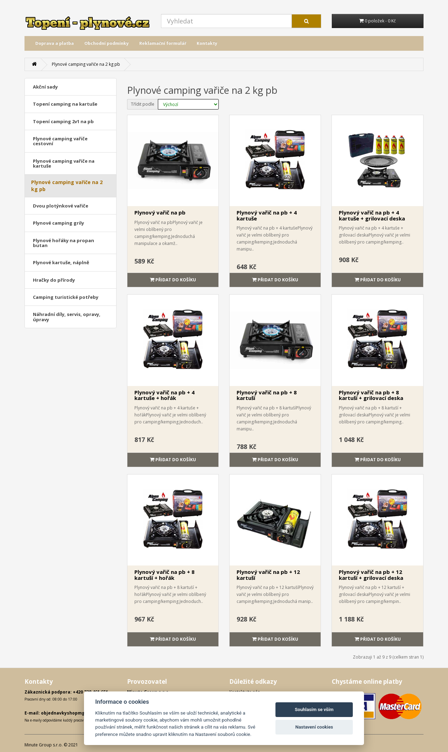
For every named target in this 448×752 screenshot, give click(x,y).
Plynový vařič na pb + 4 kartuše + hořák (164, 395)
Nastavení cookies (314, 727)
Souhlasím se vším (314, 709)
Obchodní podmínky (106, 43)
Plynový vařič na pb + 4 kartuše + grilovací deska (372, 215)
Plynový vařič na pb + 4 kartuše (267, 215)
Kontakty (207, 43)
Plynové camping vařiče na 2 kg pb (86, 64)
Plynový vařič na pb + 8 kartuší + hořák (164, 574)
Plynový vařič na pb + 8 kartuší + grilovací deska (371, 395)
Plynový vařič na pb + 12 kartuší (268, 574)
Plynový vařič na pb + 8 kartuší (267, 395)
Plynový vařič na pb (160, 212)
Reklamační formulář (162, 43)
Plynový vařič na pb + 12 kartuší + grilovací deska (371, 574)
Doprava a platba (54, 43)
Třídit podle (142, 104)
